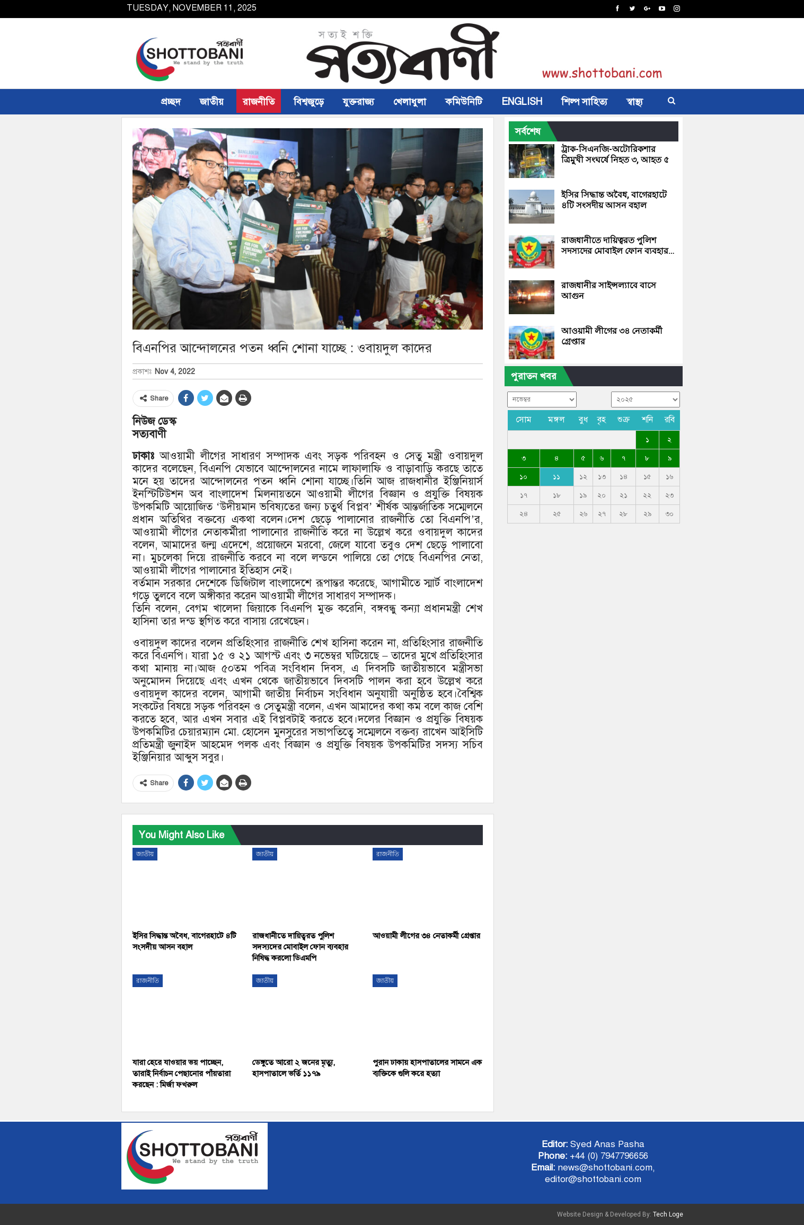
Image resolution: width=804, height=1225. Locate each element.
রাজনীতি (259, 102)
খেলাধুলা (409, 102)
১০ (523, 477)
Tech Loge (668, 1214)
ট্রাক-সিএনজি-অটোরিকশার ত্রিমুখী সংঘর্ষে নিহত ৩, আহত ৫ (615, 154)
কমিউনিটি (463, 102)
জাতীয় (212, 102)
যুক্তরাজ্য (358, 102)
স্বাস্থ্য (634, 102)
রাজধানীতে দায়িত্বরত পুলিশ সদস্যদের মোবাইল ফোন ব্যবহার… (618, 245)
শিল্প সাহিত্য (584, 102)
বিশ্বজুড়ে (309, 102)
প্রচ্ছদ (171, 102)
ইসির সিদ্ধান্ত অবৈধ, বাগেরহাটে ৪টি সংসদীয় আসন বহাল (614, 200)
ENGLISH (521, 102)
